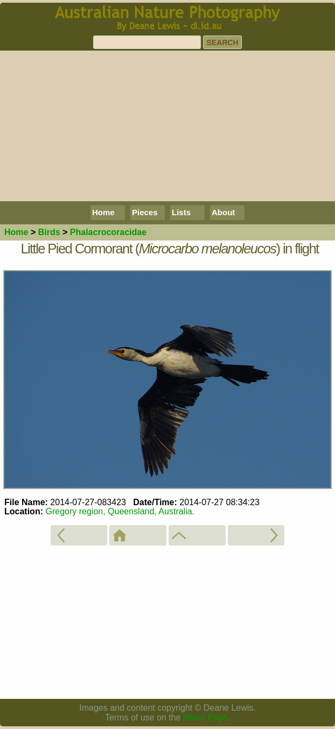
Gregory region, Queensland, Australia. (119, 511)
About (223, 212)
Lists (181, 212)
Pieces (145, 212)
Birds (49, 232)
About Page (205, 717)
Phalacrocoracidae (108, 232)
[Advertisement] (167, 126)
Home (103, 212)
